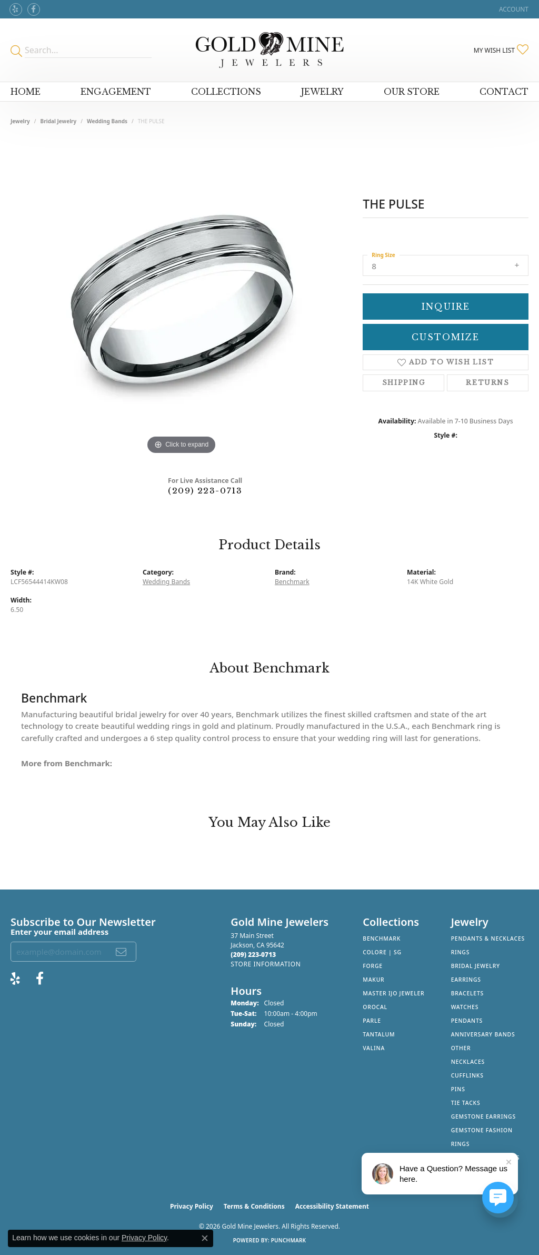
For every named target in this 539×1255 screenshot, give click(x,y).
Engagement (116, 91)
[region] (182, 299)
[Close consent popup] (205, 1238)
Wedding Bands (107, 121)
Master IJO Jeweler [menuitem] (393, 993)
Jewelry (322, 91)
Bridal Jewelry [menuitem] (475, 966)
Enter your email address (59, 931)
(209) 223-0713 (205, 491)
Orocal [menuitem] (375, 1007)
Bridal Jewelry (59, 121)
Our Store (412, 91)
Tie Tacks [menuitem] (466, 1102)
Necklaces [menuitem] (468, 1061)
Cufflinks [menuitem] (467, 1075)
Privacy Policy (191, 1206)
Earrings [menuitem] (466, 979)
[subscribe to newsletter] (121, 951)
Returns (487, 383)
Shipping (403, 383)
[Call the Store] (253, 954)
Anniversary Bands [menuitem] (483, 1034)
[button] (512, 9)
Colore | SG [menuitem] (382, 952)
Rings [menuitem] (460, 952)
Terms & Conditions (254, 1206)
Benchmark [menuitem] (382, 938)
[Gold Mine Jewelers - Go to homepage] (270, 50)
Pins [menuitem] (458, 1089)
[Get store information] (266, 964)
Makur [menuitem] (373, 979)
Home (26, 91)
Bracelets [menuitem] (467, 993)
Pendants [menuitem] (467, 1020)
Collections (226, 91)
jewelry (20, 121)
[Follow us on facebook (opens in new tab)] (33, 9)
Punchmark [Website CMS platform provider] (288, 1240)
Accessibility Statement (332, 1206)
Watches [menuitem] (465, 1007)
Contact (504, 91)
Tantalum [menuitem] (379, 1034)
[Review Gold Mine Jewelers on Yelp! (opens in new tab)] (15, 9)
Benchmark (292, 581)
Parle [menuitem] (372, 1020)
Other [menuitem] (461, 1048)
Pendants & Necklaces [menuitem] (488, 938)
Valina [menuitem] (374, 1048)
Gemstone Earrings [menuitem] (483, 1116)
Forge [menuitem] (373, 966)
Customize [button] (446, 337)
